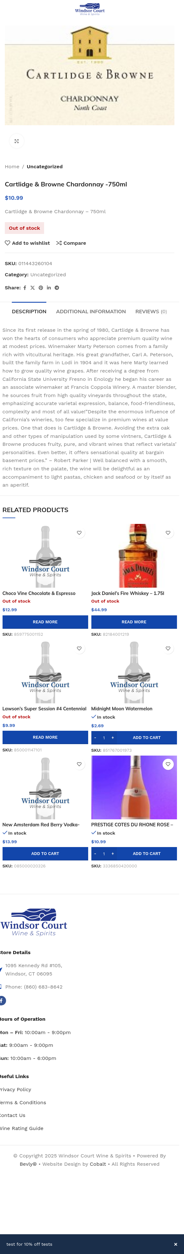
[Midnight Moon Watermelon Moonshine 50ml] (134, 671)
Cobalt (99, 1164)
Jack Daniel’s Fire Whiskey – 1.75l (127, 593)
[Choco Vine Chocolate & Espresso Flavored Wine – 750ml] (45, 556)
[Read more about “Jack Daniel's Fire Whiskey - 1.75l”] (134, 622)
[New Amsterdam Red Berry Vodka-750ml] (45, 787)
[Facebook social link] (24, 288)
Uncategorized (45, 166)
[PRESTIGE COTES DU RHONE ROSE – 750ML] (134, 787)
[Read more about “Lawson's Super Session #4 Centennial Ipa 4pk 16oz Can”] (45, 737)
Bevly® (28, 1164)
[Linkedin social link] (49, 288)
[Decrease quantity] (95, 737)
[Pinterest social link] (41, 288)
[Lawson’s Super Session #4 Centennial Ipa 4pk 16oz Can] (45, 671)
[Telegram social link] (57, 288)
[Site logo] (90, 9)
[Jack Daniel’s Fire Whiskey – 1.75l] (134, 556)
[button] (134, 737)
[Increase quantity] (113, 737)
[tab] (29, 311)
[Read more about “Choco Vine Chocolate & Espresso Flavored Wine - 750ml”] (45, 622)
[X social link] (32, 288)
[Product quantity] (104, 737)
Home (12, 166)
